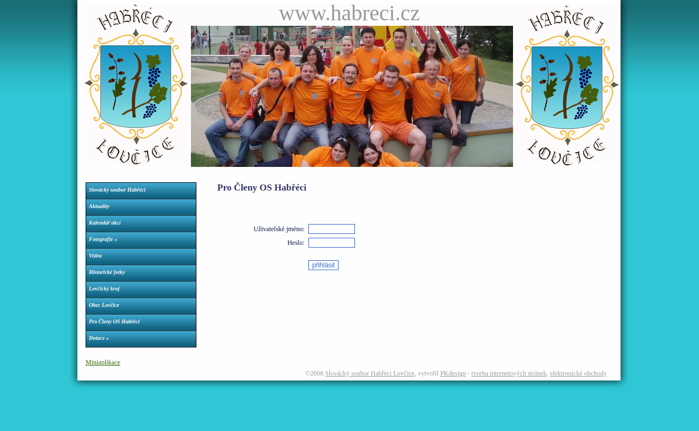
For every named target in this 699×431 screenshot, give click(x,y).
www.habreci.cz (349, 13)
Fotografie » (103, 239)
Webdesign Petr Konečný (103, 396)
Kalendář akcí (105, 223)
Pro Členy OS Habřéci (114, 321)
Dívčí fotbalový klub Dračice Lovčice (248, 396)
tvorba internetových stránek (508, 373)
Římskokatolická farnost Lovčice (168, 396)
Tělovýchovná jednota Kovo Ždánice (418, 396)
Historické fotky (107, 272)
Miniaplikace (103, 362)
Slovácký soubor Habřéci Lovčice (369, 373)
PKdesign (453, 373)
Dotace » (99, 338)
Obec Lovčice (104, 305)
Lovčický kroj (104, 289)
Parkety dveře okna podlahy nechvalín (334, 396)
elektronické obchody (578, 373)
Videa (95, 256)
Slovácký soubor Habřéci (117, 190)
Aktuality (99, 206)
